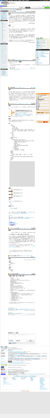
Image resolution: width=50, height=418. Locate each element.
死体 (23, 41)
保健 (13, 9)
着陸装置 (26, 238)
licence (16, 374)
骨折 (13, 129)
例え (16, 17)
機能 (30, 15)
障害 (10, 94)
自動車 (17, 31)
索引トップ (18, 11)
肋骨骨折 (18, 130)
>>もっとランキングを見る (45, 110)
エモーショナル (40, 96)
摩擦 (33, 17)
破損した (20, 239)
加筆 (16, 189)
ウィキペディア (12, 103)
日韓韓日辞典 (19, 0)
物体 (17, 15)
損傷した (12, 280)
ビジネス (3, 22)
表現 (14, 31)
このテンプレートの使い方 (22, 112)
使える (13, 31)
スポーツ (3, 36)
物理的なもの (27, 19)
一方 (21, 18)
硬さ (25, 16)
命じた (29, 280)
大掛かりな (22, 36)
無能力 (33, 93)
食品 (27, 376)
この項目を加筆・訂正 (30, 212)
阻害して (26, 93)
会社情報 (32, 379)
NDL (17, 115)
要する (27, 36)
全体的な (20, 94)
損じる (13, 69)
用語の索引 (21, 11)
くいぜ (38, 103)
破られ (16, 242)
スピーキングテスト (5, 75)
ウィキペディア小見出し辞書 (14, 228)
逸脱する (15, 16)
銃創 (16, 137)
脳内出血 (17, 146)
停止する (23, 280)
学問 (2, 31)
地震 (31, 290)
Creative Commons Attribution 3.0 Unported (17, 363)
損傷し (38, 44)
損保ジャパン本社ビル (40, 54)
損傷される (38, 59)
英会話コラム (4, 70)
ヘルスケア (10, 9)
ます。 (18, 300)
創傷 (31, 120)
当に (20, 36)
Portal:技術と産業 (24, 213)
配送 (12, 282)
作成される (28, 98)
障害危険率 (32, 97)
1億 (22, 240)
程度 (13, 35)
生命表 (34, 98)
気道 (15, 283)
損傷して (18, 283)
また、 (22, 19)
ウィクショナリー (11, 201)
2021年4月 (30, 42)
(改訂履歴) (18, 353)
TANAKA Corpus (3, 361)
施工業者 (12, 290)
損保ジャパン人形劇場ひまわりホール (42, 51)
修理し (28, 240)
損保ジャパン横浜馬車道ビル (41, 55)
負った (18, 292)
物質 (23, 16)
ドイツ (17, 223)
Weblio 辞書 (45, 0)
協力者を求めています (18, 213)
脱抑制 (18, 285)
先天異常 (18, 91)
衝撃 (31, 17)
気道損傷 (12, 158)
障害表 (31, 98)
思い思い (39, 106)
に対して (16, 41)
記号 (1, 67)
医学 (14, 217)
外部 (19, 15)
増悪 (17, 313)
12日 (32, 42)
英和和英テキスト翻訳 (13, 333)
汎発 (21, 313)
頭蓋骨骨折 (15, 140)
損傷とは (12, 208)
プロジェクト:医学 (20, 218)
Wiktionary (32, 256)
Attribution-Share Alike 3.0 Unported (15, 351)
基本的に (29, 40)
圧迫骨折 (29, 129)
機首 (21, 238)
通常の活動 (19, 93)
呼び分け (16, 32)
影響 (23, 15)
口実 (38, 102)
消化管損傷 (24, 156)
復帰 (32, 240)
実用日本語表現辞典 (12, 11)
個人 (13, 93)
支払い (20, 280)
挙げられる (21, 40)
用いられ (12, 41)
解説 (28, 234)
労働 (15, 93)
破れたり (13, 19)
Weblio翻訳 (41, 381)
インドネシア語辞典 (42, 384)
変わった (17, 19)
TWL (26, 115)
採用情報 (32, 380)
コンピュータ (3, 24)
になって (24, 290)
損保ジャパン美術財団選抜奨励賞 (41, 56)
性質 (32, 15)
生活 (2, 33)
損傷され (38, 58)
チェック (17, 282)
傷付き (11, 263)
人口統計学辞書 (12, 87)
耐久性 (29, 16)
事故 (20, 241)
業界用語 (3, 23)
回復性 (38, 41)
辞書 (1, 0)
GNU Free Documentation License (22, 352)
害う (15, 69)
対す (15, 280)
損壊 (14, 40)
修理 (29, 34)
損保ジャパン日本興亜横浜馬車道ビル (42, 53)
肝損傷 (13, 156)
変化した (17, 18)
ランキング (23, 59)
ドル (23, 240)
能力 (17, 93)
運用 (30, 240)
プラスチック (22, 17)
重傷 (15, 292)
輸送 (14, 298)
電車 (2, 25)
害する (17, 69)
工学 (15, 212)
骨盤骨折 (22, 130)
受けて (16, 300)
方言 (2, 41)
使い (25, 35)
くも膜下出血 (18, 144)
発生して (17, 298)
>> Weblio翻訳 (47, 112)
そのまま (23, 35)
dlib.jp (19, 115)
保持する (26, 241)
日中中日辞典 (15, 0)
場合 (20, 32)
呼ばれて (13, 94)
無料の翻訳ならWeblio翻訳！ (14, 3)
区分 (31, 94)
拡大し (33, 238)
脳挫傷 (15, 145)
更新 (34, 23)
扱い (27, 239)
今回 (22, 293)
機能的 (29, 91)
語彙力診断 (3, 74)
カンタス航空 (14, 240)
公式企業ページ (33, 378)
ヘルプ (49, 0)
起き (20, 285)
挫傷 (16, 313)
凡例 (25, 59)
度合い (27, 31)
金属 (19, 17)
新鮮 (38, 109)
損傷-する (12, 270)
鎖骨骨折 (25, 130)
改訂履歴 (33, 358)
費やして (26, 240)
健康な (10, 97)
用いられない (20, 41)
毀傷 (18, 69)
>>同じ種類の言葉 (26, 310)
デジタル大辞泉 (12, 59)
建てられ (18, 293)
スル (12, 64)
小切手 (18, 280)
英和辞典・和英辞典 (42, 380)
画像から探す (14, 379)
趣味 (2, 35)
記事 (21, 234)
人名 (29, 376)
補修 (24, 36)
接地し (10, 238)
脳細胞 (11, 281)
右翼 (23, 238)
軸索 (11, 284)
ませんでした (16, 289)
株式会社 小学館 (10, 350)
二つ (29, 94)
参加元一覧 (10, 347)
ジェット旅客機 (15, 241)
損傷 (15, 9)
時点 (13, 282)
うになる (11, 35)
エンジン (12, 239)
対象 (27, 41)
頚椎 (12, 292)
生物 (23, 18)
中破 (26, 34)
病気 (11, 91)
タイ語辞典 (41, 385)
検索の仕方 (4, 379)
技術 (17, 212)
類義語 (12, 40)
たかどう (20, 298)
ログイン (41, 0)
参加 (23, 93)
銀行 (26, 280)
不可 (19, 34)
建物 (19, 290)
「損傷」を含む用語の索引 (12, 342)
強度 (27, 16)
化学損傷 (12, 157)
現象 (17, 16)
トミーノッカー (40, 100)
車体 (12, 65)
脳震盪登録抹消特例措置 (41, 99)
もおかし (32, 239)
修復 (17, 34)
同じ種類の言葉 (6, 9)
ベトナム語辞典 (42, 386)
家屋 (19, 31)
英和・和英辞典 (11, 0)
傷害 (13, 91)
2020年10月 (11, 242)
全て (1, 21)
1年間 (16, 97)
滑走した (17, 238)
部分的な (24, 94)
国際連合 (34, 87)
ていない (18, 242)
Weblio (15, 208)
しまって (20, 283)
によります (14, 290)
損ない (26, 64)
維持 (19, 240)
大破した (10, 36)
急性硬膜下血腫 (16, 148)
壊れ (22, 34)
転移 (20, 313)
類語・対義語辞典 (6, 0)
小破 (11, 32)
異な (13, 17)
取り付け (16, 239)
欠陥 (33, 91)
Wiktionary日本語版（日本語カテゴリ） (16, 255)
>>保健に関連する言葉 (32, 310)
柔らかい (29, 18)
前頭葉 (11, 285)
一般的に (10, 34)
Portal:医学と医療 (26, 218)
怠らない (20, 282)
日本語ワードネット (10, 370)
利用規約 (4, 381)
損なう (11, 69)
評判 (17, 240)
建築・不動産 (3, 30)
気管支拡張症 (12, 283)
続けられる (27, 35)
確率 (28, 97)
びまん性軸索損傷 (21, 149)
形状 (28, 15)
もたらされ (23, 91)
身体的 (27, 91)
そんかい (17, 40)
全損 (26, 239)
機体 (23, 239)
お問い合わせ (23, 378)
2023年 (30, 23)
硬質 (26, 17)
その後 (14, 97)
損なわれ (18, 64)
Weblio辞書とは (5, 378)
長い (22, 97)
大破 (31, 31)
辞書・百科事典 (4, 42)
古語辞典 (23, 0)
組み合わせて (24, 98)
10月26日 (32, 23)
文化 (2, 32)
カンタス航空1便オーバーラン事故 (14, 234)
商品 (13, 280)
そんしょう (12, 15)
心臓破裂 (20, 154)
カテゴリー (26, 103)
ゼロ (22, 241)
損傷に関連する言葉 (10, 309)
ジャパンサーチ (22, 115)
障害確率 (11, 98)
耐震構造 (22, 290)
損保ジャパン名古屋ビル (40, 52)
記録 (24, 241)
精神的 (32, 91)
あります (17, 299)
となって (29, 239)
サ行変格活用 (11, 269)
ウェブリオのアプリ (15, 378)
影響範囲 (11, 17)
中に (15, 298)
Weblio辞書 (9, 355)
